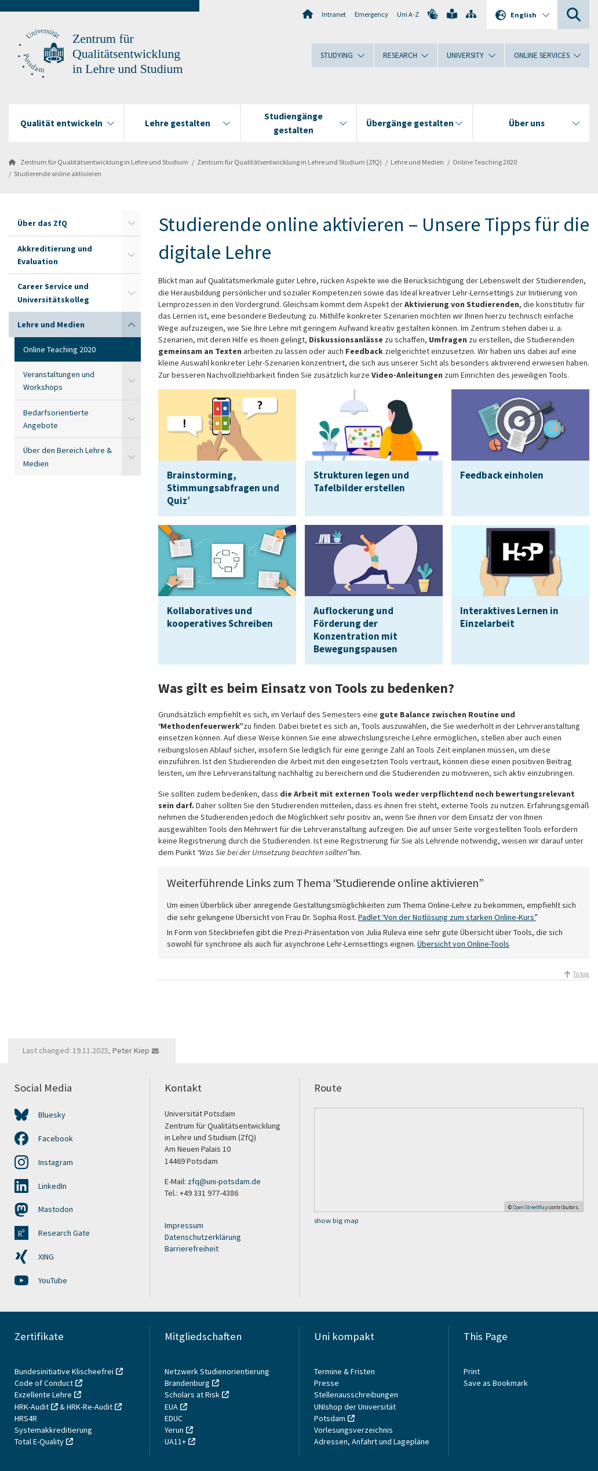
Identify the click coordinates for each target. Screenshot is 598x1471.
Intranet (334, 14)
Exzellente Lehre (43, 1394)
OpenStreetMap (530, 1207)
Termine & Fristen (345, 1371)
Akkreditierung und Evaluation (54, 255)
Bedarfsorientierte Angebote (56, 418)
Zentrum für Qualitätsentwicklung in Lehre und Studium (127, 54)
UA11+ (175, 1441)
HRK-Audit (31, 1406)
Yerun (174, 1430)
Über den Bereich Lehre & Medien (67, 456)
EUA (171, 1406)
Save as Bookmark (496, 1383)
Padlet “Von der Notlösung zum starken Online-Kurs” (447, 917)
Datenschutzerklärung (203, 1237)
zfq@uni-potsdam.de (224, 1181)
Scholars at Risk (192, 1394)
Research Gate (64, 1233)
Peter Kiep (131, 1050)
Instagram (55, 1162)
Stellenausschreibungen (356, 1394)
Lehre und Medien (417, 162)
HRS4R (25, 1418)
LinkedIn (52, 1186)
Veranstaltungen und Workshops (58, 380)
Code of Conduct (43, 1383)
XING (46, 1256)
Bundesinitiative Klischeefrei (64, 1371)
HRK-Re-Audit (89, 1406)
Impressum (184, 1225)
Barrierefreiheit (191, 1248)
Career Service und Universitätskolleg (53, 292)
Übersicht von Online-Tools (463, 944)
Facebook (55, 1138)
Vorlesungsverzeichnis (354, 1430)
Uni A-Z (408, 14)
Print (472, 1371)
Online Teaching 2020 (485, 162)
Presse (327, 1383)
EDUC (174, 1418)
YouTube (52, 1280)
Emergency (371, 14)
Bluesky (51, 1114)
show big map (336, 1220)
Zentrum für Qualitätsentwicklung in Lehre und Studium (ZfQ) (289, 162)
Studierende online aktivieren (57, 173)
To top (581, 974)
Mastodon (55, 1209)
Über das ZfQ (42, 223)
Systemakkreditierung (53, 1430)
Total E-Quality (39, 1441)
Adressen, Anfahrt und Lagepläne (371, 1441)
